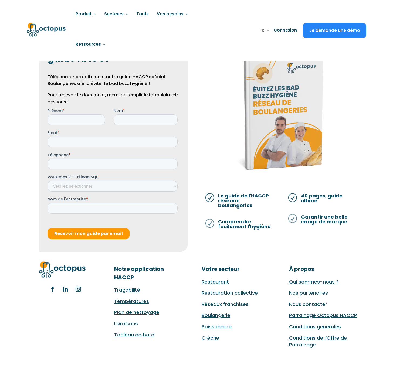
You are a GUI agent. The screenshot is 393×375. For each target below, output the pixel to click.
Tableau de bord (134, 334)
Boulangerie (216, 315)
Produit (86, 14)
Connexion (285, 30)
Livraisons (126, 323)
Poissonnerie (217, 326)
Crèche (210, 338)
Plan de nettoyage (136, 312)
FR (262, 31)
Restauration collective (230, 292)
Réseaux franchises (225, 304)
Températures (131, 301)
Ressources (91, 44)
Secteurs (116, 14)
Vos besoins (172, 14)
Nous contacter (308, 304)
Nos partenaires (308, 292)
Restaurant (215, 281)
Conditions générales (315, 326)
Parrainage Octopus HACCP (323, 315)
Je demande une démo (334, 30)
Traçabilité (127, 290)
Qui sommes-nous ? (314, 281)
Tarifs (142, 14)
